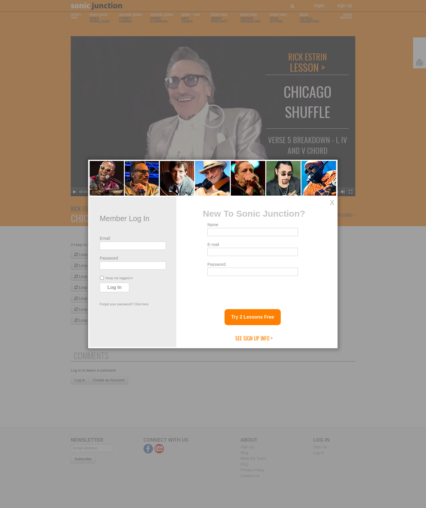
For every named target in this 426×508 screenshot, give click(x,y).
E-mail (213, 244)
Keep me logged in (116, 278)
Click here (141, 304)
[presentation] (252, 290)
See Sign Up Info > (254, 338)
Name (212, 224)
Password (109, 258)
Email (105, 238)
